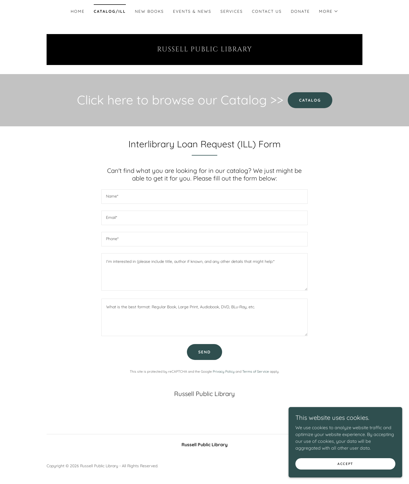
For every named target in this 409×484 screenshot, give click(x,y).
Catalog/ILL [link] (110, 11)
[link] (204, 50)
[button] (328, 11)
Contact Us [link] (267, 11)
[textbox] (204, 196)
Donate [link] (300, 11)
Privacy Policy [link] (224, 371)
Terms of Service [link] (255, 371)
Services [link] (231, 11)
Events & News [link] (192, 11)
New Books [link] (149, 11)
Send (204, 352)
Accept (345, 471)
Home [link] (78, 11)
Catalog (310, 100)
